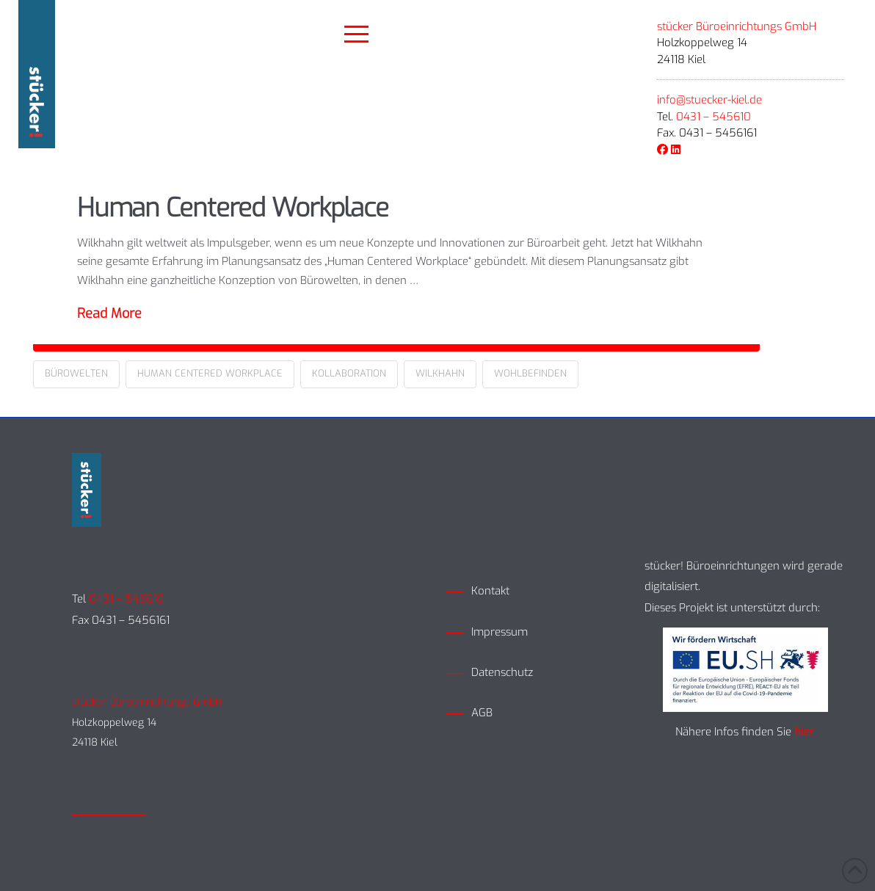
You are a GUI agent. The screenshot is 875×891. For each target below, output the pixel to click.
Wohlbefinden (530, 373)
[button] (357, 34)
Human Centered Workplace (232, 208)
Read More (109, 313)
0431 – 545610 (713, 116)
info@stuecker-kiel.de (709, 99)
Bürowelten (76, 373)
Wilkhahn (440, 373)
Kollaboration (349, 373)
